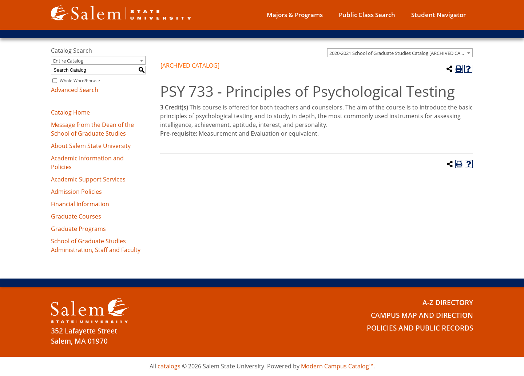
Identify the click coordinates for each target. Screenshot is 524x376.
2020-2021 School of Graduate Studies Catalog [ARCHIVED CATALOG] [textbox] (400, 53)
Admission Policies (76, 192)
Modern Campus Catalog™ (337, 366)
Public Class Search (367, 15)
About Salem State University (91, 146)
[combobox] (400, 52)
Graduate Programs (78, 229)
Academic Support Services (88, 179)
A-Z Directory (447, 302)
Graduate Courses (76, 216)
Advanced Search (74, 90)
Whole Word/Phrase (80, 80)
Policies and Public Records (420, 328)
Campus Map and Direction (422, 315)
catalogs (169, 366)
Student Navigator (438, 15)
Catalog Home (70, 112)
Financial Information (80, 204)
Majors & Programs (295, 15)
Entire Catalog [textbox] (68, 60)
